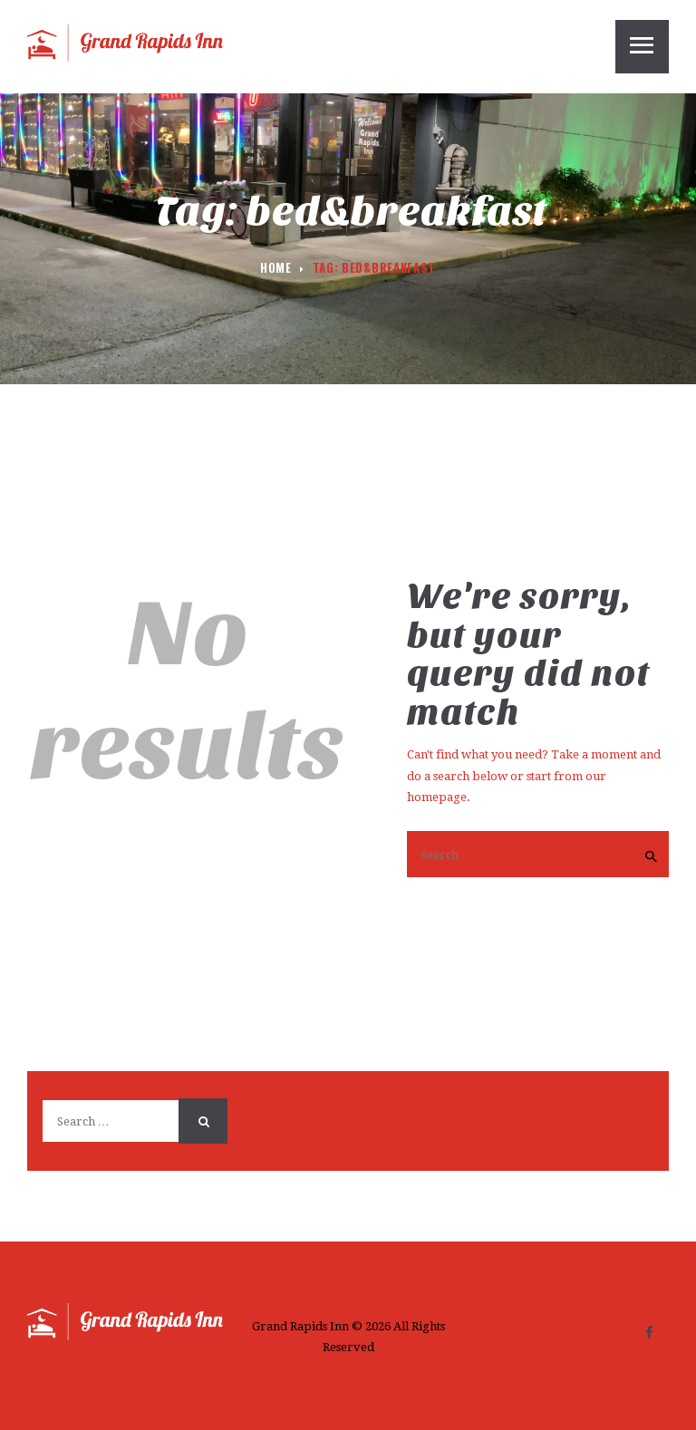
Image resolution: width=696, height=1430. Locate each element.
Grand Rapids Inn (300, 1326)
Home (276, 267)
